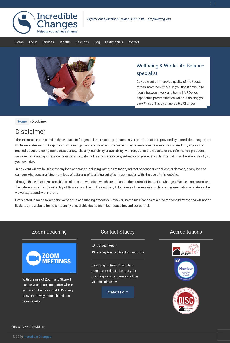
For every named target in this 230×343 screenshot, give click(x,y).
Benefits (65, 42)
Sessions (82, 42)
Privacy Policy (20, 326)
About (32, 42)
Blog (97, 42)
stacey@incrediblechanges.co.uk (118, 252)
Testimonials (114, 42)
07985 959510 (104, 246)
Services (48, 42)
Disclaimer (38, 326)
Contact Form (118, 292)
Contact (133, 42)
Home (19, 42)
